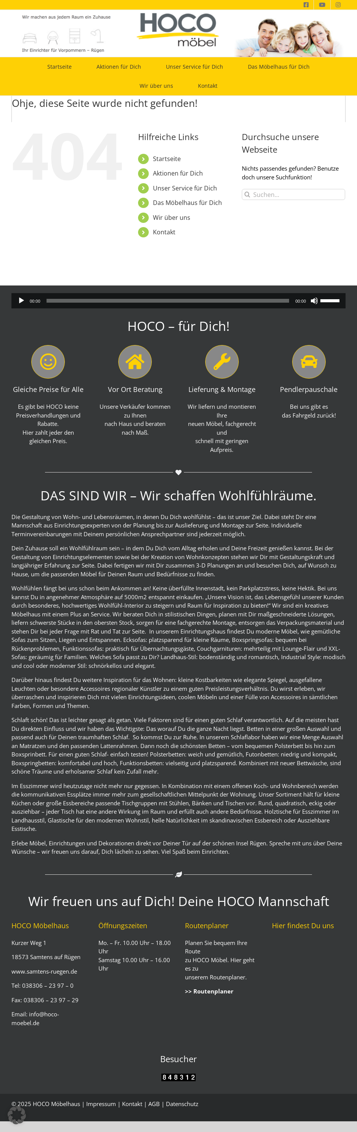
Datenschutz (182, 1104)
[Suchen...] (293, 194)
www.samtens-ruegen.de (44, 971)
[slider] (168, 301)
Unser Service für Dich (185, 188)
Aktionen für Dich (178, 173)
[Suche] (247, 194)
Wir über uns (171, 217)
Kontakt (164, 232)
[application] (178, 300)
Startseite (167, 159)
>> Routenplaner (209, 991)
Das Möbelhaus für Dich (187, 202)
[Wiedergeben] (21, 301)
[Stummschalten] (314, 301)
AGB (154, 1104)
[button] (17, 1115)
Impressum (101, 1104)
